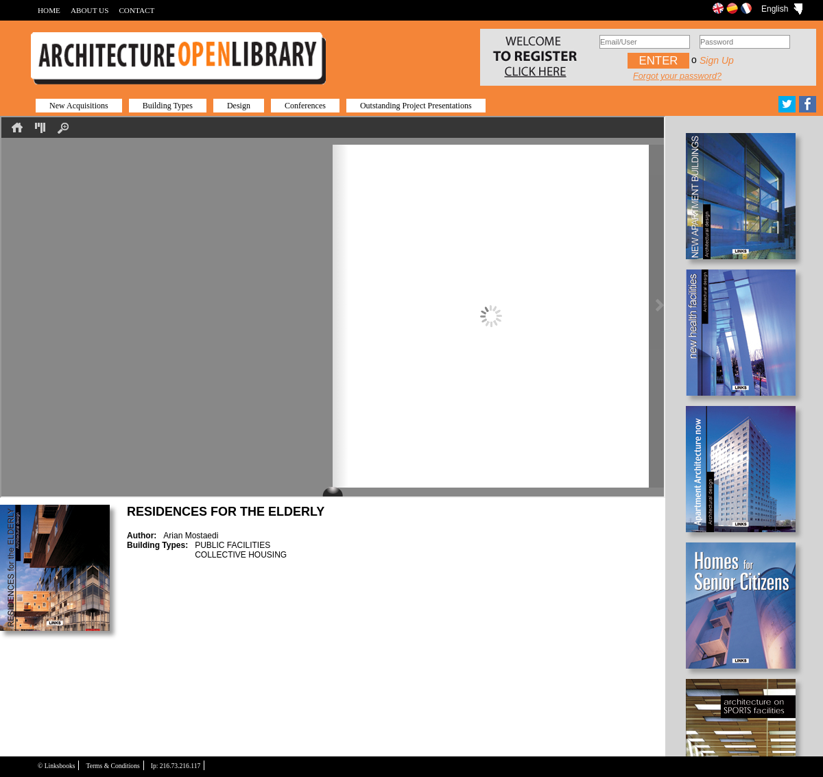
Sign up (717, 60)
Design (238, 105)
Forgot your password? (677, 76)
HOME (49, 10)
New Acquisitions (78, 105)
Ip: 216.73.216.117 (176, 765)
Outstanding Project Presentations (416, 105)
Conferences (305, 105)
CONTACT (136, 10)
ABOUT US (89, 10)
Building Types (168, 105)
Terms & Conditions (112, 765)
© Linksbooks (56, 765)
